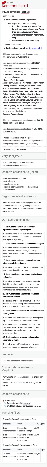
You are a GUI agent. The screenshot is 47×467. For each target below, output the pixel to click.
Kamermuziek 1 (35, 48)
